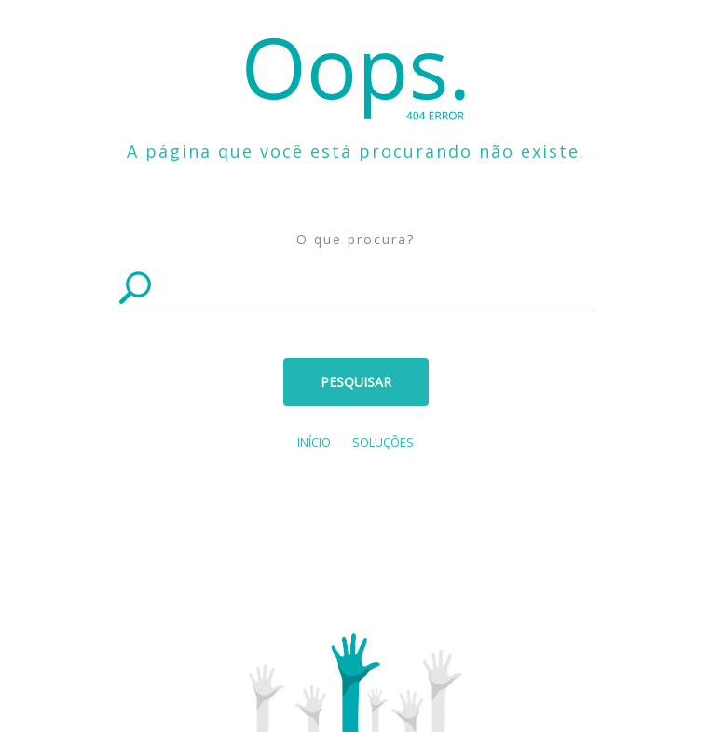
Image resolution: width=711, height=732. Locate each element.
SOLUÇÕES (383, 442)
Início (314, 442)
